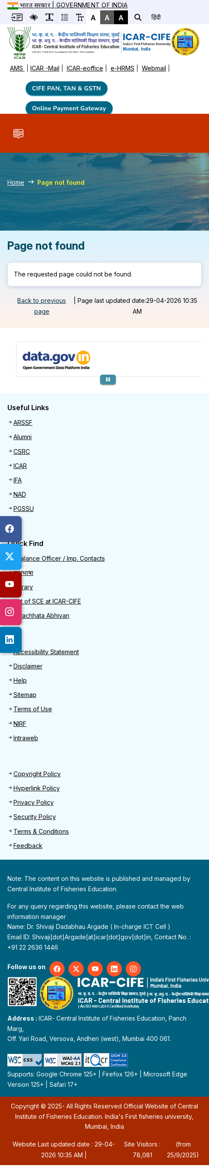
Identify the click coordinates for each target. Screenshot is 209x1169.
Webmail (154, 68)
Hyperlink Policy (36, 788)
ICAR (20, 465)
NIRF (19, 723)
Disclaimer (27, 666)
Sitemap (24, 694)
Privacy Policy (33, 802)
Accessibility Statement (46, 651)
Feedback (27, 845)
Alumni (22, 436)
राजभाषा (23, 572)
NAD (19, 494)
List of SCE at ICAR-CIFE (47, 601)
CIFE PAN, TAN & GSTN (66, 88)
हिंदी (156, 17)
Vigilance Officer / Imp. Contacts (59, 558)
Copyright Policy (37, 773)
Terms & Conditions (41, 831)
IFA (17, 480)
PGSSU (23, 508)
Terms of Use (32, 709)
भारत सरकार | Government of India (67, 5)
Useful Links (28, 408)
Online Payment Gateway (69, 108)
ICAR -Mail (44, 68)
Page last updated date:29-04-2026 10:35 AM (137, 306)
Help (20, 680)
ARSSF (23, 422)
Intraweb (25, 738)
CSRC (21, 451)
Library (23, 587)
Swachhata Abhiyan (41, 615)
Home (15, 182)
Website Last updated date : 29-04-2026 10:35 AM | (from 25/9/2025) (106, 1149)
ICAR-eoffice (85, 68)
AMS (17, 68)
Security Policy (34, 816)
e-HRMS (122, 68)
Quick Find (25, 544)
